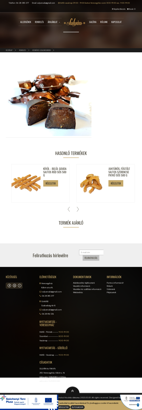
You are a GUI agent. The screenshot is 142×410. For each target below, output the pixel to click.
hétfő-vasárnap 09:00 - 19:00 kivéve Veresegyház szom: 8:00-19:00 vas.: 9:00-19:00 (94, 3)
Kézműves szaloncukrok (41, 50)
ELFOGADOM (77, 407)
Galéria (92, 22)
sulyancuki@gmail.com (46, 3)
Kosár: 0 (131, 9)
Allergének (25, 22)
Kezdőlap (9, 50)
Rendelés (39, 22)
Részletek (51, 183)
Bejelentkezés (118, 9)
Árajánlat (54, 22)
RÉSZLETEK (64, 407)
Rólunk (103, 22)
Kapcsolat (116, 22)
